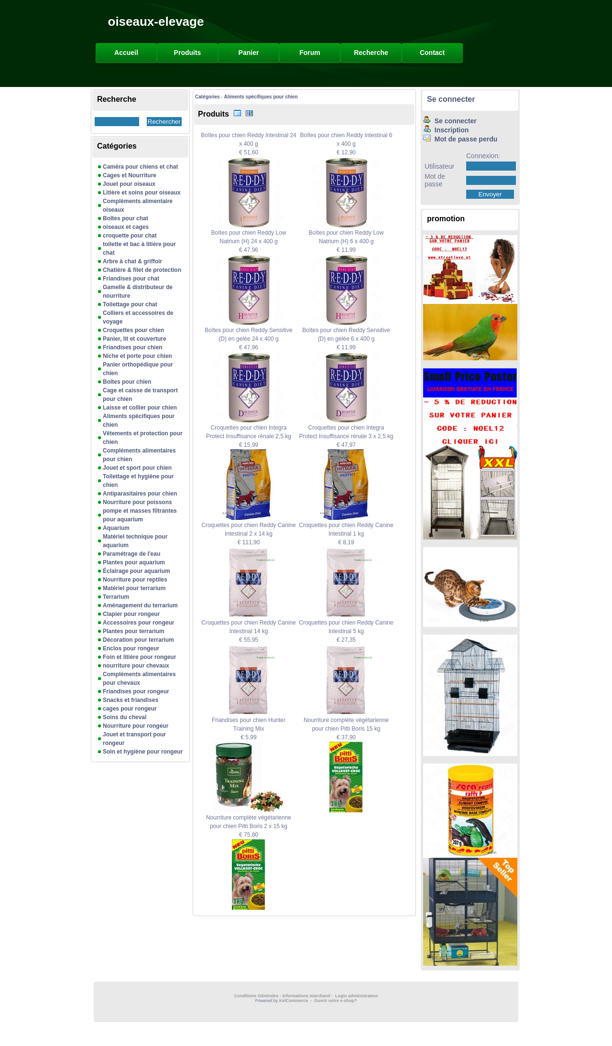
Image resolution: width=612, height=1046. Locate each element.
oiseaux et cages (126, 227)
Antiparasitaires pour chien (140, 493)
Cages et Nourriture (129, 175)
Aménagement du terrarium (140, 605)
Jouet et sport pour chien (137, 467)
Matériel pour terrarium (134, 588)
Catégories (207, 96)
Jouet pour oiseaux (129, 184)
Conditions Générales (256, 995)
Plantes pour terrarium (133, 631)
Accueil (126, 52)
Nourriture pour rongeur (135, 725)
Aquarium (116, 528)
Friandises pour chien (133, 347)
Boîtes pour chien (127, 381)
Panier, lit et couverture (134, 338)
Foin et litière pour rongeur (139, 657)
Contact (432, 52)
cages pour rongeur (130, 708)
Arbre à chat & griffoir (132, 261)
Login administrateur (356, 995)
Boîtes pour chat (125, 218)
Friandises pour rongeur (136, 691)
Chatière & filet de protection (142, 270)
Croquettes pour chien (133, 330)
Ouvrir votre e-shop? (335, 1000)
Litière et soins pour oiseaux (142, 192)
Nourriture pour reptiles (135, 579)
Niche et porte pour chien (137, 356)
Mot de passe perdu (460, 139)
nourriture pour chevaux (136, 665)
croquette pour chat (130, 235)
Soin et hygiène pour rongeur (143, 751)
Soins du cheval (124, 717)
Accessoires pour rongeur (138, 622)
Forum (309, 52)
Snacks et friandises (130, 700)
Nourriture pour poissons (137, 502)
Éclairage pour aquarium (136, 571)
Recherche (371, 52)
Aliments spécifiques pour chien (261, 96)
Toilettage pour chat (130, 304)
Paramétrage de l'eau (131, 553)
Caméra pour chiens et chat (140, 166)
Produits (187, 52)
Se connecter (451, 99)
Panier (249, 52)
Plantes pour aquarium (134, 562)
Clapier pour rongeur (131, 614)
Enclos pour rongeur (131, 648)
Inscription (446, 130)
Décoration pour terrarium (138, 639)
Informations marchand (306, 995)
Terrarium (116, 596)
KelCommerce (294, 1000)
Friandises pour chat (131, 278)
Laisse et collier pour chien (140, 407)
